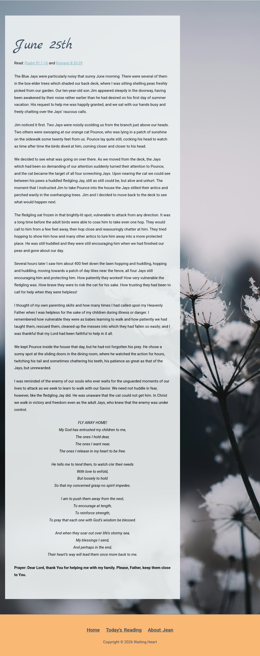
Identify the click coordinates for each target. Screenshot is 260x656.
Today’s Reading (124, 630)
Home (93, 630)
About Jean (160, 630)
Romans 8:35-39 (71, 63)
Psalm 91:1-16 (37, 63)
